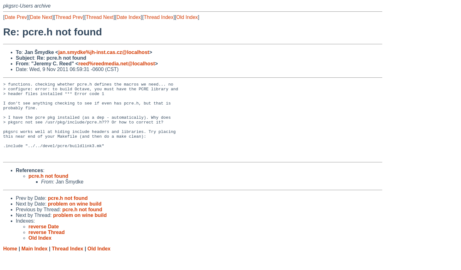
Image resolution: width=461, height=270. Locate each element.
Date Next (41, 17)
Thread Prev (69, 17)
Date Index (128, 17)
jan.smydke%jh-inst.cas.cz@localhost (103, 52)
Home (10, 264)
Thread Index (158, 17)
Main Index (34, 264)
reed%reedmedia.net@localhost (116, 63)
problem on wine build (74, 219)
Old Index (187, 17)
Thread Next (99, 17)
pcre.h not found (48, 191)
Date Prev (15, 17)
